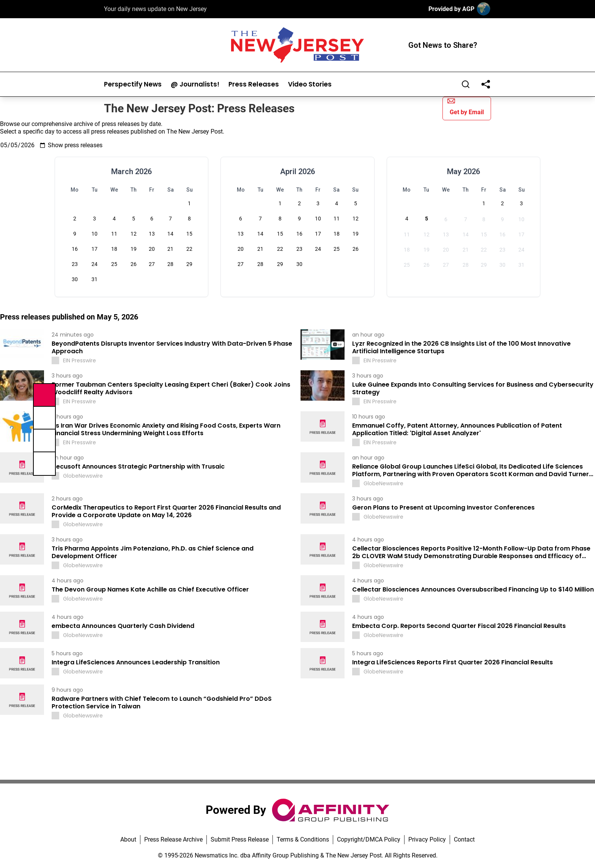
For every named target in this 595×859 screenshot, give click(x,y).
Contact (464, 839)
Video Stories (310, 84)
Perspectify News (133, 84)
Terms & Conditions (303, 839)
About (128, 839)
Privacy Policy (427, 839)
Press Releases (253, 84)
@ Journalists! (195, 84)
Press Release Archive (173, 839)
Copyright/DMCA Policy (368, 839)
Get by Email (465, 106)
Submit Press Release (240, 839)
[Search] (465, 84)
